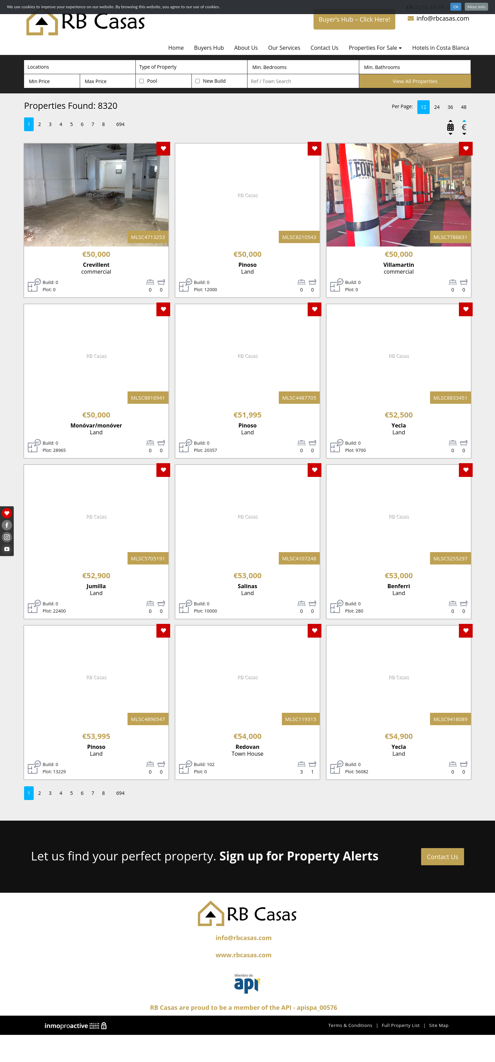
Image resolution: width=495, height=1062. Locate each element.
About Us (246, 48)
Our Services (284, 48)
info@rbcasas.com (438, 18)
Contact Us (325, 48)
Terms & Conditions (350, 1025)
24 (437, 107)
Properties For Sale (375, 48)
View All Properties (415, 81)
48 (463, 107)
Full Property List (401, 1025)
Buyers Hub (209, 48)
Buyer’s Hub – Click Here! (354, 19)
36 (450, 107)
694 (120, 124)
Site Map (439, 1025)
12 (423, 107)
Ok (456, 6)
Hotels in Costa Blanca (440, 48)
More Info (476, 6)
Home (176, 48)
